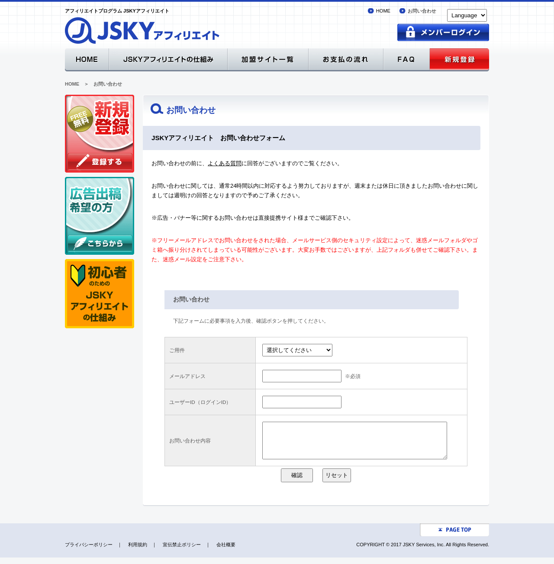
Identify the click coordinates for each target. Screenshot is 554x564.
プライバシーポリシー (89, 551)
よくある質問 (225, 163)
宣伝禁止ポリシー (182, 551)
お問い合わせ (422, 10)
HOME (383, 10)
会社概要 (225, 551)
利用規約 (137, 551)
